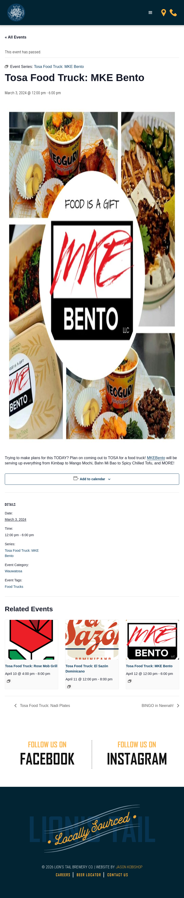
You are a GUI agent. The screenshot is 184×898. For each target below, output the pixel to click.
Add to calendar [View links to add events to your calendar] (92, 479)
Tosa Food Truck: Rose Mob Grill (31, 666)
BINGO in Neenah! (158, 706)
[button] (150, 13)
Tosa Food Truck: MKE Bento (149, 666)
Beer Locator (89, 874)
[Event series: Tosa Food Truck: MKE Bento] (129, 681)
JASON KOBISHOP (129, 867)
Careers (63, 874)
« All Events (15, 37)
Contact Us (117, 874)
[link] (156, 458)
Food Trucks (14, 587)
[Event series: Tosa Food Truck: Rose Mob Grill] (8, 681)
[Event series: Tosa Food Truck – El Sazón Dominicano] (69, 686)
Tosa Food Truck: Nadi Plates (44, 706)
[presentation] (31, 640)
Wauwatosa (13, 571)
